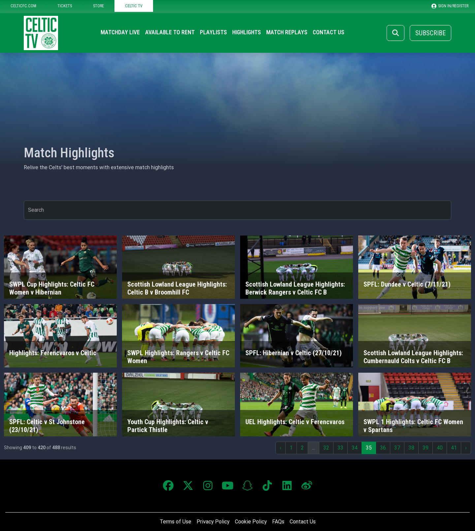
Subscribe (430, 33)
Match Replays (286, 32)
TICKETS (64, 5)
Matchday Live (120, 32)
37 (397, 448)
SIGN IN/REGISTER (449, 6)
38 (411, 448)
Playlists (213, 32)
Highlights (246, 32)
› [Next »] (466, 448)
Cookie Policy (251, 521)
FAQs (278, 521)
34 (355, 448)
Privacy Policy (213, 521)
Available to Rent (170, 32)
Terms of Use (175, 521)
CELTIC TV (133, 5)
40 (440, 448)
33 (340, 448)
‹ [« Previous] (280, 448)
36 (383, 448)
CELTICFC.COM (23, 5)
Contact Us (328, 32)
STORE (98, 5)
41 (454, 448)
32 (326, 448)
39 (425, 448)
